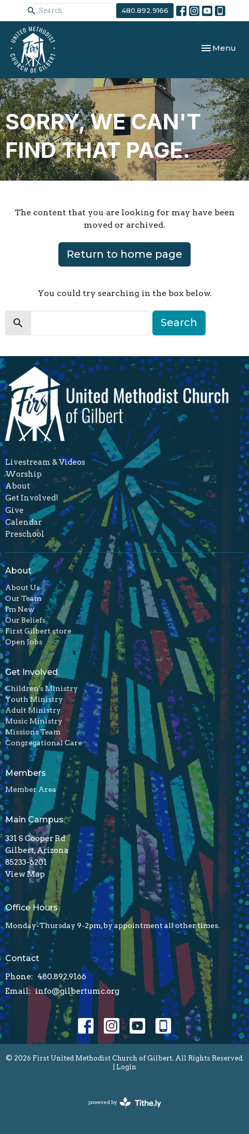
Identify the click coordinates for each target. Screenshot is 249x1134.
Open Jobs (23, 642)
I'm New (20, 609)
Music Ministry (34, 721)
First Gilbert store (38, 631)
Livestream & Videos (45, 462)
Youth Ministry (34, 699)
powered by (124, 1103)
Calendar (23, 522)
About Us (22, 587)
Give (14, 510)
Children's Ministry (41, 688)
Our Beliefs (25, 620)
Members (25, 773)
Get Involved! (31, 498)
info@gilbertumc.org (77, 991)
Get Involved (31, 672)
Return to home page (124, 254)
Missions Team (32, 732)
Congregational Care (43, 743)
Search (179, 322)
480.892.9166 (144, 10)
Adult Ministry (33, 710)
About (17, 486)
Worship (23, 474)
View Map (25, 874)
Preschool (24, 534)
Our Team (23, 598)
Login (126, 1067)
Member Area (30, 789)
